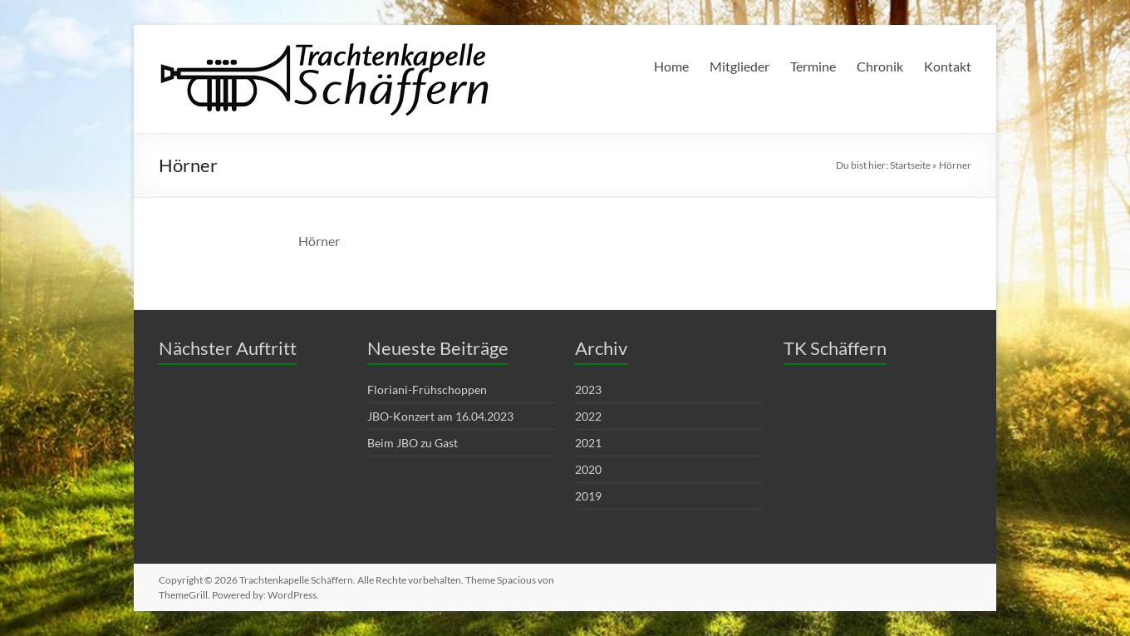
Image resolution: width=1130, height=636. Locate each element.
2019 (588, 496)
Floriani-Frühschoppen (427, 389)
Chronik (880, 66)
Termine (813, 66)
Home (671, 66)
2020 (588, 469)
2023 (588, 389)
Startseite (910, 165)
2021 (588, 443)
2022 (588, 416)
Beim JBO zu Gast (412, 443)
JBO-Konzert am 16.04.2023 (440, 416)
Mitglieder (739, 66)
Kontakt (947, 66)
